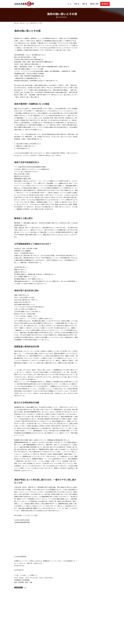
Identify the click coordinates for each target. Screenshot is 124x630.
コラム (25, 587)
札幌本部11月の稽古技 (90, 86)
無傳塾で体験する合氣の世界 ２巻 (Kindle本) (96, 110)
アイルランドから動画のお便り (92, 93)
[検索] (105, 30)
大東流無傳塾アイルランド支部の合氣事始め (96, 79)
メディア (85, 55)
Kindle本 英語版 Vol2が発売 (92, 127)
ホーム (65, 625)
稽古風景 (86, 133)
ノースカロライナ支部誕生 (91, 140)
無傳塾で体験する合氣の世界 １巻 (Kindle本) (96, 119)
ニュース (85, 51)
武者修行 (85, 59)
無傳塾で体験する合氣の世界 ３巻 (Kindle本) (96, 101)
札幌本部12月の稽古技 (90, 71)
